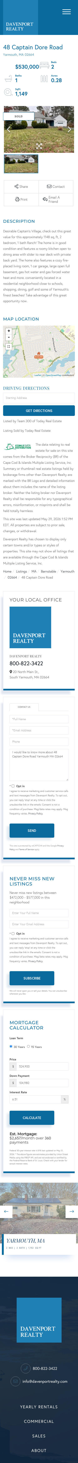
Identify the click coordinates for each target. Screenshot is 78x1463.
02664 (12, 578)
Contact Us (24, 707)
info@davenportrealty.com (39, 1381)
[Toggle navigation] (66, 11)
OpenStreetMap (53, 375)
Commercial (39, 1421)
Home (7, 572)
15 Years (34, 1047)
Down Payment (20, 1076)
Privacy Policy (35, 813)
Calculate (32, 1117)
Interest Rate (18, 1092)
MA (34, 572)
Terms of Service (26, 849)
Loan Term (16, 1038)
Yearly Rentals (39, 1407)
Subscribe (32, 978)
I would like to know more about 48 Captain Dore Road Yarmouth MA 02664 (39, 765)
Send (32, 830)
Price (13, 1059)
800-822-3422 (26, 663)
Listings (21, 572)
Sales (39, 1436)
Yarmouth (67, 572)
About (39, 1450)
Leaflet (37, 375)
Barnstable (48, 572)
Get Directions (39, 410)
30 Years (17, 1047)
